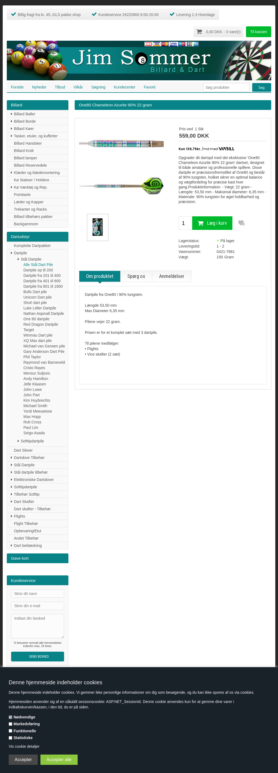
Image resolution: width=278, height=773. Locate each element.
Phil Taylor (32, 356)
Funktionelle (25, 731)
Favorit (150, 87)
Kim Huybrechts (36, 400)
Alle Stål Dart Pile (38, 264)
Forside (17, 87)
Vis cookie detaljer (24, 746)
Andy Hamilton (35, 378)
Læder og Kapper (28, 201)
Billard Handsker (28, 143)
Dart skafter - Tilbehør (32, 508)
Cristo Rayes (34, 367)
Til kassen (258, 32)
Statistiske (23, 738)
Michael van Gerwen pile (44, 346)
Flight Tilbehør (26, 523)
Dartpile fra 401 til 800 (42, 280)
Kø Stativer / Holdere (31, 180)
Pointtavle (22, 194)
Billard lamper (25, 158)
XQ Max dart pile (37, 340)
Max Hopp (32, 416)
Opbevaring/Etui (27, 530)
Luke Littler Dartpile (39, 308)
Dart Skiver (23, 450)
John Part (31, 394)
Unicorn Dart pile (37, 297)
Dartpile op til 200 (38, 270)
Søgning (98, 87)
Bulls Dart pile (35, 291)
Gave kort (20, 558)
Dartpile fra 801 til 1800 (43, 286)
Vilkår (78, 87)
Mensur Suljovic (36, 373)
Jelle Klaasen (34, 384)
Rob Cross (32, 422)
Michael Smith (35, 405)
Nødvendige (24, 717)
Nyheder (39, 87)
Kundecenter (124, 87)
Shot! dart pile (35, 302)
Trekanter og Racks (30, 209)
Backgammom (26, 223)
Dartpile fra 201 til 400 (42, 275)
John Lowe (32, 389)
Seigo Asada (34, 432)
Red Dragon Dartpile (40, 324)
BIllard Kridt (23, 150)
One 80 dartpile (36, 318)
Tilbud (60, 87)
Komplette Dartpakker (32, 245)
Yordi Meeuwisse (37, 411)
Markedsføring (27, 724)
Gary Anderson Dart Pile (43, 351)
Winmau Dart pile (37, 335)
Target (28, 329)
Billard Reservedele (30, 165)
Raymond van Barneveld (44, 362)
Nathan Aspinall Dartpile (43, 313)
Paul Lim (30, 427)
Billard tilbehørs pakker (33, 216)
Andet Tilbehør (26, 538)
